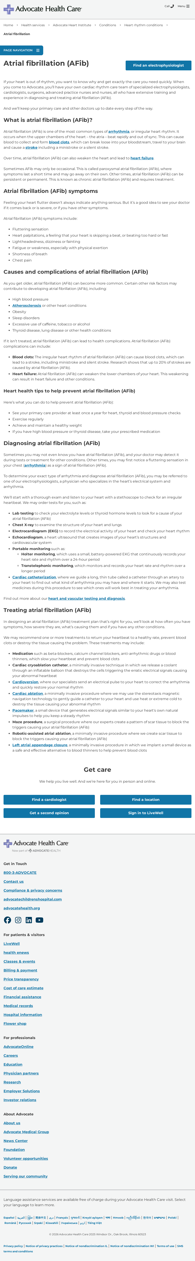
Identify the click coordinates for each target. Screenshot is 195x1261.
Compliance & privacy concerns (33, 890)
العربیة (21, 1217)
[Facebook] (7, 920)
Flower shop (15, 1023)
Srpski (38, 1223)
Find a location (146, 800)
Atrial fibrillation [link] (17, 34)
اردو (82, 1223)
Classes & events (19, 961)
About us (12, 1123)
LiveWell (12, 944)
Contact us (14, 881)
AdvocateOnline (18, 1047)
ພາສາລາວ (159, 1217)
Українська (69, 1223)
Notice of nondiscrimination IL (86, 1246)
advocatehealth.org (22, 908)
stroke (31, 147)
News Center (16, 1141)
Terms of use (165, 1246)
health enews (16, 952)
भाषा (107, 1217)
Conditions (107, 25)
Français (62, 1217)
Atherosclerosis (26, 305)
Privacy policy (13, 1246)
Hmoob (118, 1217)
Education (13, 1064)
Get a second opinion (49, 813)
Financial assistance (22, 997)
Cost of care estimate (23, 988)
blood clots (59, 142)
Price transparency (21, 979)
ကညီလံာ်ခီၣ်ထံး (133, 1217)
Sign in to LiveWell (145, 813)
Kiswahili (52, 1223)
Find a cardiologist (49, 800)
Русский (25, 1223)
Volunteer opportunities (26, 1158)
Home (8, 25)
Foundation (14, 1150)
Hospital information (23, 1015)
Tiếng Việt (95, 1223)
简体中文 (40, 1217)
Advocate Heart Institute (72, 25)
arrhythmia (118, 131)
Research (12, 1082)
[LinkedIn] (28, 920)
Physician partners (21, 1073)
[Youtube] (39, 920)
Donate (10, 1167)
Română (10, 1223)
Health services (33, 25)
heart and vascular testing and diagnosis (86, 598)
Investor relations (20, 1100)
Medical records (18, 1006)
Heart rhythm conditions (143, 25)
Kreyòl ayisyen (92, 1217)
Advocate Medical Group (26, 1132)
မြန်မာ (30, 1217)
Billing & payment (20, 970)
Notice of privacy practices (44, 1246)
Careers (11, 1055)
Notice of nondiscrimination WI (132, 1246)
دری (51, 1217)
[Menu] (183, 6)
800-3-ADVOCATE (20, 873)
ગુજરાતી (75, 1217)
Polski (172, 1217)
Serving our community (26, 1176)
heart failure (142, 158)
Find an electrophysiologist (158, 65)
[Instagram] (18, 920)
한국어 (147, 1217)
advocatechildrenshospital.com (33, 899)
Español (9, 1217)
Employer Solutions (22, 1091)
